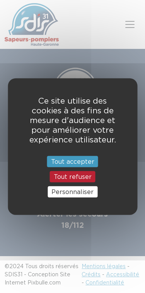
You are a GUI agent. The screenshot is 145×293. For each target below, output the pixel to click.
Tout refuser (73, 176)
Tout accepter (72, 161)
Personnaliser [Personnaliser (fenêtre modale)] (72, 192)
